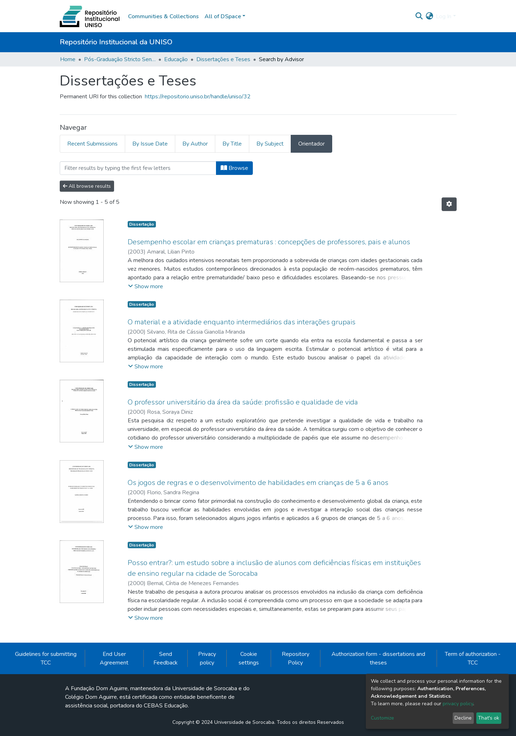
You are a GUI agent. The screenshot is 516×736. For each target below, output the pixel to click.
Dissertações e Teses (223, 59)
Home (67, 59)
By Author (195, 144)
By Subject (270, 144)
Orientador (311, 144)
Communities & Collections (163, 16)
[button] (429, 16)
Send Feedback (165, 658)
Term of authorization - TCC (473, 658)
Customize (382, 718)
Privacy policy (207, 658)
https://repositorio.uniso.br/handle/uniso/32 (198, 96)
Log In (443, 16)
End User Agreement (114, 658)
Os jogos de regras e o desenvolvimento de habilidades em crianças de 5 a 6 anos (258, 482)
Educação (176, 59)
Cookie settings (249, 658)
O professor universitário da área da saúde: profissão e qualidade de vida (243, 402)
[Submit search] (418, 16)
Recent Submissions (92, 144)
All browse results (87, 186)
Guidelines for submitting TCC (46, 658)
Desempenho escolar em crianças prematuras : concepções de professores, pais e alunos (269, 242)
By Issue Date (150, 144)
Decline (463, 718)
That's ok (488, 718)
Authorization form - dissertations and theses (378, 658)
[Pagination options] (449, 204)
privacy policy (458, 703)
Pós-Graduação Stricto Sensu (120, 59)
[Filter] (138, 168)
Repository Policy (295, 658)
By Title (232, 144)
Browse (234, 168)
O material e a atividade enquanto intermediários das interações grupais (241, 322)
